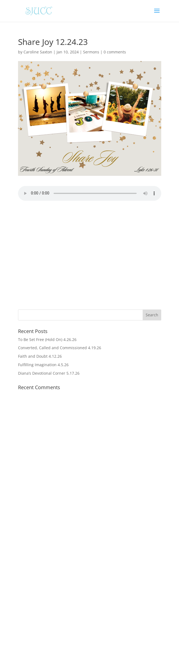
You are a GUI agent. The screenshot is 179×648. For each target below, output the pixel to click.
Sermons (91, 52)
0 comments (115, 52)
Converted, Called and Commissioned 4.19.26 (59, 347)
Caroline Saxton (38, 52)
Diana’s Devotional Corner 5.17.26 (49, 373)
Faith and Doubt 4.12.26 (40, 356)
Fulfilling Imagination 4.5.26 (43, 364)
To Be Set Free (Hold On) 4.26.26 (47, 339)
